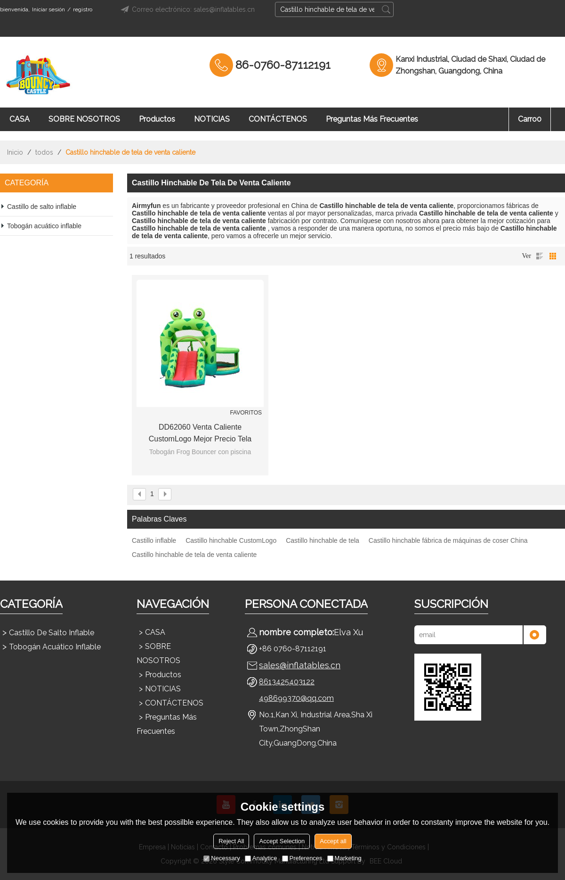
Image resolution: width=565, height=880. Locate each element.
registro (82, 9)
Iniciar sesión (48, 9)
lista (539, 256)
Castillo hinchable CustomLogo (231, 540)
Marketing (344, 858)
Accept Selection (282, 841)
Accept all (333, 841)
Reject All (231, 841)
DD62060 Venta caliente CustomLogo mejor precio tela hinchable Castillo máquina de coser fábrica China (200, 434)
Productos (157, 119)
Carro (529, 119)
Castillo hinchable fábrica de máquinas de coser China (448, 540)
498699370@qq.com (296, 698)
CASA (19, 119)
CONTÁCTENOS (278, 119)
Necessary (221, 858)
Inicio (15, 152)
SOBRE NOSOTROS (84, 119)
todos (44, 152)
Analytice (261, 858)
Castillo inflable (154, 540)
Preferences (302, 858)
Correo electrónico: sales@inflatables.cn (186, 9)
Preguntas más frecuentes (372, 119)
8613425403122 (287, 681)
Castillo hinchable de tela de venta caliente (194, 554)
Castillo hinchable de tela (322, 540)
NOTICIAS (212, 119)
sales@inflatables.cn (299, 665)
